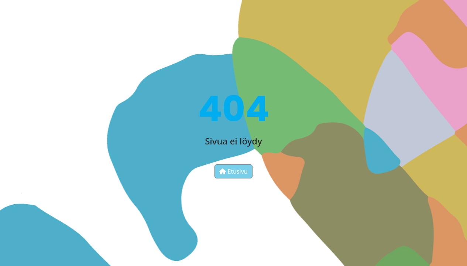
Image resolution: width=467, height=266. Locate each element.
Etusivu (233, 171)
